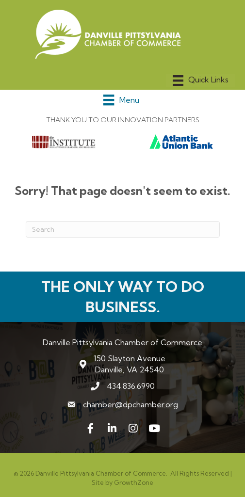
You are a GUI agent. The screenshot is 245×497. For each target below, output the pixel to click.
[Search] (123, 229)
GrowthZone (133, 482)
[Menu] (200, 80)
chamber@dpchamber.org (130, 404)
